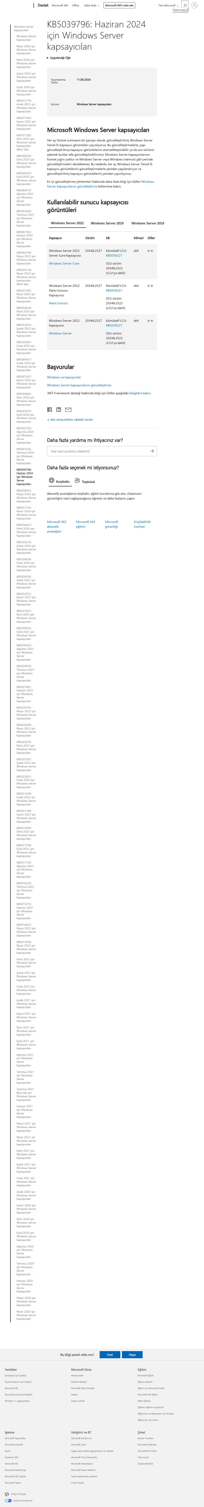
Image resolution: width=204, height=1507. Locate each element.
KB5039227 (114, 255)
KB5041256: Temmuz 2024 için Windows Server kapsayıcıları (25, 456)
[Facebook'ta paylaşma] (50, 408)
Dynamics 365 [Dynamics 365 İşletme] (11, 1457)
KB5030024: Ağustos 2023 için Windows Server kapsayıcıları (25, 652)
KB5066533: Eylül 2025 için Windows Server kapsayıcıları (26, 178)
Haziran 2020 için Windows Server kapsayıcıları (25, 1286)
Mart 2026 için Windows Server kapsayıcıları (26, 63)
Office (75, 5)
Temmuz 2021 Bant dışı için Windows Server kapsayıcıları (26, 1094)
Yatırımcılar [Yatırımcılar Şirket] (143, 1457)
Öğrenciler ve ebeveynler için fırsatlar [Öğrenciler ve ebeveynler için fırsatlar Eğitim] (156, 1413)
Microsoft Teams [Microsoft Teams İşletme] (13, 1482)
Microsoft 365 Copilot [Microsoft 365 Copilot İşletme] (15, 1476)
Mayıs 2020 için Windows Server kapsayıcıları (26, 1301)
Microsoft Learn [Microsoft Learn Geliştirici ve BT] (78, 1444)
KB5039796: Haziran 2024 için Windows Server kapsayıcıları (25, 477)
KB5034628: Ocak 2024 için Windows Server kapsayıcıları (26, 564)
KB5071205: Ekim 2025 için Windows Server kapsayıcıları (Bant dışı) (26, 142)
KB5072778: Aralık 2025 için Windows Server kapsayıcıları (26, 106)
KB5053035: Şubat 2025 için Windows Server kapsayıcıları (26, 330)
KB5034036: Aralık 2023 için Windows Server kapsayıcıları (26, 582)
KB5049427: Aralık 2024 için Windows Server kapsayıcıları (26, 365)
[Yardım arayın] (184, 5)
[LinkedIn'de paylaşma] (57, 408)
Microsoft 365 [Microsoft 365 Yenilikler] (11, 1388)
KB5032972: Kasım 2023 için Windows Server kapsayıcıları (26, 599)
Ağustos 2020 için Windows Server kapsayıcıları (25, 1252)
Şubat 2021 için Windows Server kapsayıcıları (26, 1168)
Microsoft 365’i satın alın (119, 5)
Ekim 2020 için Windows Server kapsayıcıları (26, 1222)
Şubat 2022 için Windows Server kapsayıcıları (26, 976)
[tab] (67, 223)
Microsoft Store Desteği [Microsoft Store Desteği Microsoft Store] (82, 1388)
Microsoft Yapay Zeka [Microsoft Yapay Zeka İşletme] (15, 1438)
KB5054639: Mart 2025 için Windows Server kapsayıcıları (26, 313)
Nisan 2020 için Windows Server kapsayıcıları (26, 1315)
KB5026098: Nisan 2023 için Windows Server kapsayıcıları (26, 730)
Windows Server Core (64, 263)
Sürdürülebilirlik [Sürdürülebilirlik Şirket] (145, 1463)
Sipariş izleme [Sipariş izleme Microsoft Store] (78, 1400)
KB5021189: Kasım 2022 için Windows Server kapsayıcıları (26, 816)
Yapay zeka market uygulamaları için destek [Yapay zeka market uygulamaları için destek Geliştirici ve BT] (92, 1450)
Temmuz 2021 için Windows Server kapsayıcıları (25, 1077)
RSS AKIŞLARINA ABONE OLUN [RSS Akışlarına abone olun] (72, 419)
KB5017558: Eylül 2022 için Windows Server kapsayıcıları (26, 850)
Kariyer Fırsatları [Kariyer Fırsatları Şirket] (146, 1438)
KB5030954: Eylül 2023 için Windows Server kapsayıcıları (26, 633)
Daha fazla (90, 5)
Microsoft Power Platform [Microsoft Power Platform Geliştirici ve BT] (83, 1469)
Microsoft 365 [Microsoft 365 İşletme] (11, 1463)
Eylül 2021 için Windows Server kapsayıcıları (26, 1044)
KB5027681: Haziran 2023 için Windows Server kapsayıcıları (25, 694)
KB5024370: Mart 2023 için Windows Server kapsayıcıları (26, 747)
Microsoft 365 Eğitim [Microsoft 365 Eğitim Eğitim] (148, 1394)
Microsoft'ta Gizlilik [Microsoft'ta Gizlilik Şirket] (147, 1450)
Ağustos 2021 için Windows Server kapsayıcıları (25, 1060)
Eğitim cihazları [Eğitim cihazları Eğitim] (145, 1381)
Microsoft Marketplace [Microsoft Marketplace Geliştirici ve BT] (82, 1463)
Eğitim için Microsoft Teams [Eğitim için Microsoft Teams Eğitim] (151, 1388)
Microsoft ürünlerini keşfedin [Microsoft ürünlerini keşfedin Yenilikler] (18, 1394)
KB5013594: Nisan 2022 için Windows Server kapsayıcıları (26, 947)
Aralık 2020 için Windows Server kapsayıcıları (26, 1195)
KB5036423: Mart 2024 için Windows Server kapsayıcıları (26, 530)
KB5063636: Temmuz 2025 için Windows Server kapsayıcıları (25, 218)
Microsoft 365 (60, 5)
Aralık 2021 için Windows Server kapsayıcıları (26, 1003)
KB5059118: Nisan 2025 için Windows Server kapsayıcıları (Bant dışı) (26, 277)
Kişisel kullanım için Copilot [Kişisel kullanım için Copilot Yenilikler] (18, 1381)
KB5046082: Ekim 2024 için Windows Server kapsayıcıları (26, 399)
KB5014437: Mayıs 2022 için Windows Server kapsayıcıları (26, 930)
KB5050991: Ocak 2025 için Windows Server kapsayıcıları (26, 347)
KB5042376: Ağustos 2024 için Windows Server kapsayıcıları (25, 435)
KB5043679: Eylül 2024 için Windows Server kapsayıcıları (26, 416)
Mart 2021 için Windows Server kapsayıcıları (26, 1154)
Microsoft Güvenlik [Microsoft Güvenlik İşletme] (14, 1444)
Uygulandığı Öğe (60, 58)
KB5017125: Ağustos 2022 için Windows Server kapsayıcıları (25, 870)
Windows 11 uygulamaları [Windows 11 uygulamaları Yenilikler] (17, 1400)
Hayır (132, 1355)
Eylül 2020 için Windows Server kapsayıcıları (26, 1236)
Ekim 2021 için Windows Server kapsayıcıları (26, 1031)
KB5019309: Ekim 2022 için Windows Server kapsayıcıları (26, 833)
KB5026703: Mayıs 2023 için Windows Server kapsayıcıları (26, 713)
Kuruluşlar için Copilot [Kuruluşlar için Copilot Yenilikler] (15, 1375)
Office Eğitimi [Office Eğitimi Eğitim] (144, 1400)
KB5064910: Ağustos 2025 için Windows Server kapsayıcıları (25, 197)
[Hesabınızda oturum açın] (194, 5)
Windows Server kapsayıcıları (23, 28)
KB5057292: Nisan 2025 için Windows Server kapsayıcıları (26, 296)
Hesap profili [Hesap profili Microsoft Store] (77, 1375)
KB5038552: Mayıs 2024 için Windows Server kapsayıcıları (26, 496)
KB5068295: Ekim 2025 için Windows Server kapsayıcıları (26, 161)
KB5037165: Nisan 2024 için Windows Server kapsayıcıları (26, 513)
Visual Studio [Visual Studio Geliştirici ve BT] (77, 1482)
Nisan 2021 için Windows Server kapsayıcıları (26, 1140)
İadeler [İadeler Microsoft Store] (74, 1394)
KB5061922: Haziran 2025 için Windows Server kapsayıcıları (25, 239)
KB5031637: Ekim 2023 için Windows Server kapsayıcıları (26, 616)
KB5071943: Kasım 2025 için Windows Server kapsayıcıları (26, 123)
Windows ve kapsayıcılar (64, 377)
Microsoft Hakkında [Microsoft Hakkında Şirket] (147, 1444)
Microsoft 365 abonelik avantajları (56, 526)
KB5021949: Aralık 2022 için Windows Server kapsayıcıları (26, 799)
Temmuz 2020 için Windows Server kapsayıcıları (25, 1269)
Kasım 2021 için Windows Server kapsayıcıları (26, 1017)
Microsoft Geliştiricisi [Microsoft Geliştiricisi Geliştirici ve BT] (81, 1438)
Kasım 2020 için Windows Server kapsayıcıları (26, 1209)
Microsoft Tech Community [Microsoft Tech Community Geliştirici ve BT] (84, 1457)
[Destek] (43, 5)
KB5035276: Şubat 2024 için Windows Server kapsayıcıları (26, 547)
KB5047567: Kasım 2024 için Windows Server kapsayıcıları (26, 382)
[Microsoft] (18, 5)
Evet (110, 1355)
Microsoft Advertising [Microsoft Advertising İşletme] (15, 1469)
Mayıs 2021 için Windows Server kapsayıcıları (26, 1127)
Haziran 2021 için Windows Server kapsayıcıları (25, 1111)
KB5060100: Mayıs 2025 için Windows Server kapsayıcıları (26, 258)
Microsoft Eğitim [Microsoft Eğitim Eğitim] (146, 1375)
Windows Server (60, 333)
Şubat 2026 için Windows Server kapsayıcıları (26, 77)
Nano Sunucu (58, 303)
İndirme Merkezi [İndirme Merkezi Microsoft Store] (79, 1381)
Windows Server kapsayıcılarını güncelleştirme (79, 385)
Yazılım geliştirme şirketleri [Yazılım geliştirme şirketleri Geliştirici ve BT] (84, 1476)
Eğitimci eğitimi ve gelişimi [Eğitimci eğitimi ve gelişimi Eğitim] (151, 1407)
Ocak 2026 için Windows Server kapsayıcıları (26, 90)
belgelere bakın (140, 393)
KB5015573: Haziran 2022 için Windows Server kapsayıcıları (25, 911)
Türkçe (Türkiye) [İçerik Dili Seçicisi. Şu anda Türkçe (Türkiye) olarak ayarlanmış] (18, 1494)
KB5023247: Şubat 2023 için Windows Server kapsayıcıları (26, 764)
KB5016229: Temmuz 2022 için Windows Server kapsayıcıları (25, 890)
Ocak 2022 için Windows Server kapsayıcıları (26, 990)
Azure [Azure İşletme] (7, 1450)
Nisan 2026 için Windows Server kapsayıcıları (26, 49)
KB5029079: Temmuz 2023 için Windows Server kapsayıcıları (25, 673)
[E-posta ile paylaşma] (67, 408)
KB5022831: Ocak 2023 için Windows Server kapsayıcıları (26, 782)
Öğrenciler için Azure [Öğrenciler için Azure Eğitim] (148, 1419)
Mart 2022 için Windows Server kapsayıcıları (26, 962)
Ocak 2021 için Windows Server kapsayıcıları (26, 1181)
